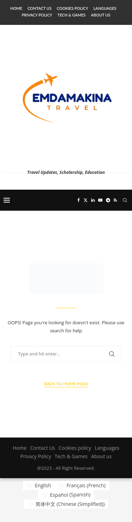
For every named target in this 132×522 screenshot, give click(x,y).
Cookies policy (72, 8)
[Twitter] (85, 200)
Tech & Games (71, 15)
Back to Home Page (66, 383)
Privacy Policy (37, 15)
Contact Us (39, 8)
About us (100, 15)
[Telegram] (108, 200)
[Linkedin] (93, 200)
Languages (104, 8)
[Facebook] (78, 200)
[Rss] (115, 200)
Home (16, 8)
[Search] (124, 200)
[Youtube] (100, 200)
